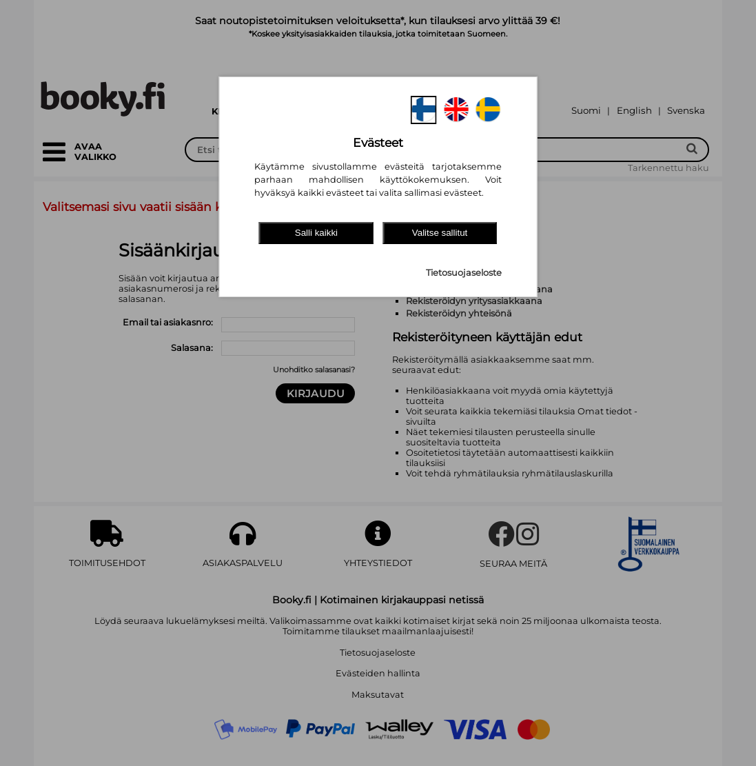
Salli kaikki (316, 233)
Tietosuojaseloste (464, 273)
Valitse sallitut (440, 233)
